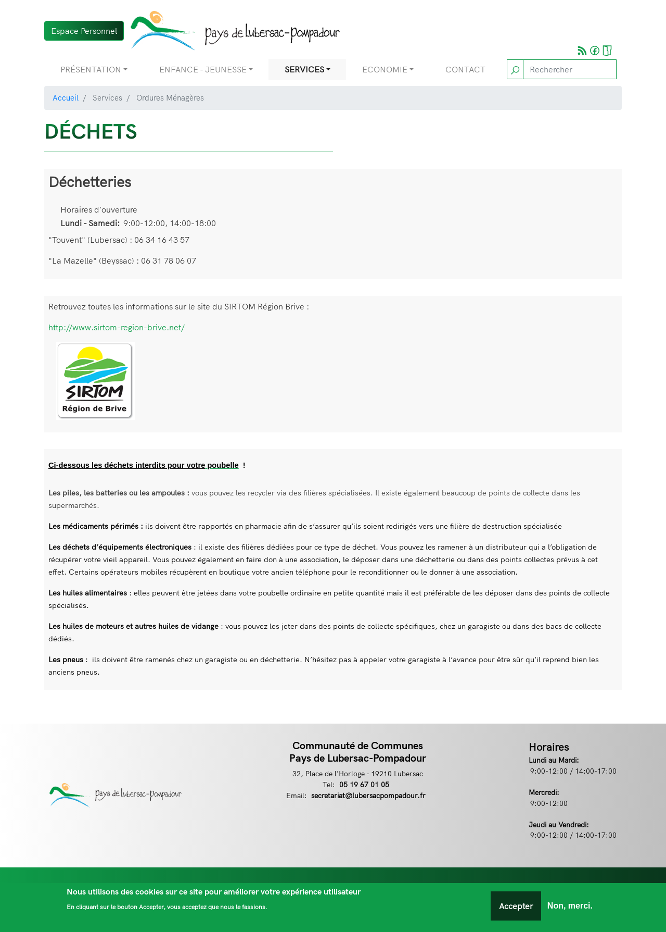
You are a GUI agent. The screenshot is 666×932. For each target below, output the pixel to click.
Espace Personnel (84, 31)
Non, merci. (570, 906)
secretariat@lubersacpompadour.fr (368, 795)
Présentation (90, 69)
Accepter (516, 906)
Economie (384, 69)
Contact (465, 69)
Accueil (66, 98)
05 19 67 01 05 (364, 784)
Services (304, 69)
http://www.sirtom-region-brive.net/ (116, 327)
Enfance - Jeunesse (203, 69)
